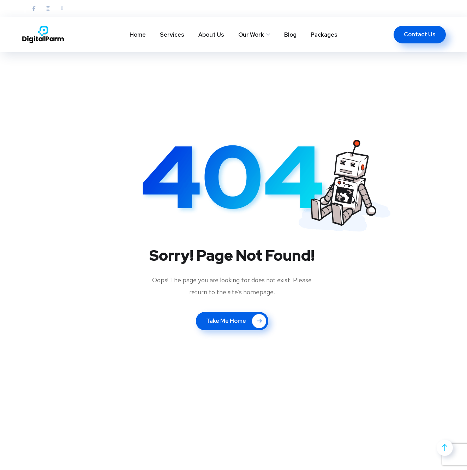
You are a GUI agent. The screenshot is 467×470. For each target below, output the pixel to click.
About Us (211, 34)
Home (138, 34)
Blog (290, 34)
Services (172, 34)
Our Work (251, 34)
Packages (324, 34)
